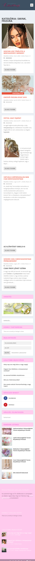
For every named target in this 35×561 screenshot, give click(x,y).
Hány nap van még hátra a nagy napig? (16, 364)
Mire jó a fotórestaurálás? (12, 380)
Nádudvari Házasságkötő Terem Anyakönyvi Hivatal (21, 449)
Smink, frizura (25, 56)
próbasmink (18, 274)
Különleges (18, 535)
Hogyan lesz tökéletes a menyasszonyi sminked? (14, 52)
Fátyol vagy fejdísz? (12, 118)
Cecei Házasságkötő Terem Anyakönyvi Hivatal (21, 461)
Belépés (7, 353)
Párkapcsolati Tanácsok (25, 550)
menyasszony (8, 128)
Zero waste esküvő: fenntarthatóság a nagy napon (17, 385)
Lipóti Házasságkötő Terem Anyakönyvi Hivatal (22, 438)
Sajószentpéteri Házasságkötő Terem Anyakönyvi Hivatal (23, 429)
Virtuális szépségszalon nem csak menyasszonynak (16, 178)
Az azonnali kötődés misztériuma (14, 375)
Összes (17, 550)
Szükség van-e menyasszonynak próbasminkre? (17, 260)
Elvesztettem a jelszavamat (19, 353)
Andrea (11, 56)
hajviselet (6, 132)
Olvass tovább (10, 70)
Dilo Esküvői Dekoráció (20, 473)
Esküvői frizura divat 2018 (15, 97)
